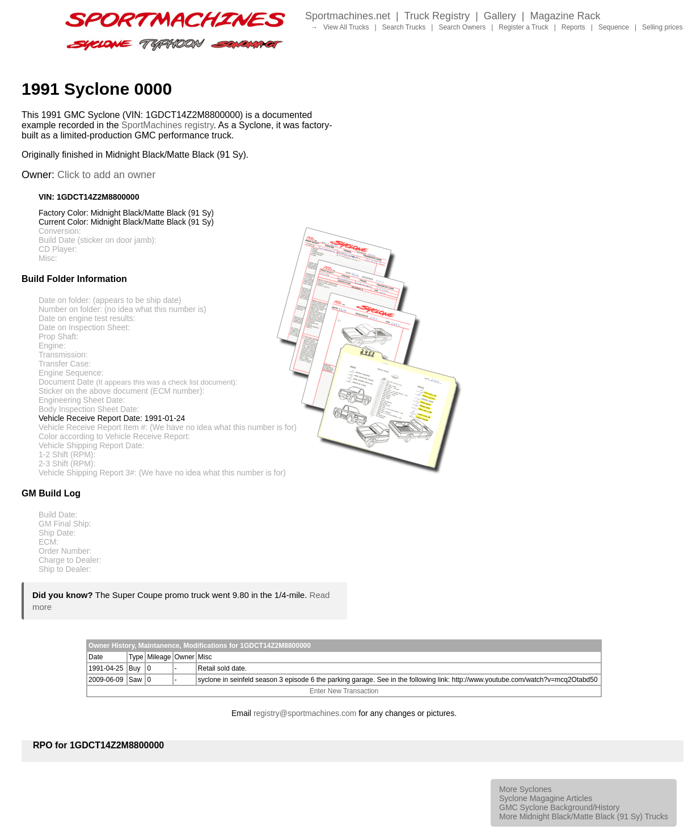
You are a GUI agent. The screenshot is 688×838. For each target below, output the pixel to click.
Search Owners (462, 27)
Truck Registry (437, 16)
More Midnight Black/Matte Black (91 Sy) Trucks (583, 816)
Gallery (500, 16)
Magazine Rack (565, 16)
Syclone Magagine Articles (545, 798)
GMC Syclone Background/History (559, 807)
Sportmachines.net (347, 16)
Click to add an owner (106, 174)
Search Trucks (404, 27)
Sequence (613, 27)
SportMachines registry (167, 125)
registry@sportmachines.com (305, 713)
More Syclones (525, 789)
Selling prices (662, 27)
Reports (573, 27)
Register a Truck (523, 27)
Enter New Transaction (344, 691)
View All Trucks (346, 27)
